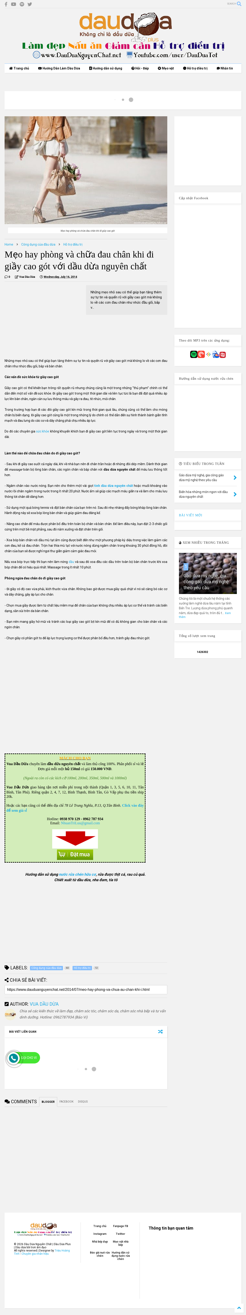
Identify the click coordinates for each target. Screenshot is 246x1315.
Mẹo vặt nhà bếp (120, 1243)
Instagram (99, 1233)
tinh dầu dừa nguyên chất (114, 486)
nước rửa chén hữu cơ (77, 874)
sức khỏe (42, 431)
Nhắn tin (225, 68)
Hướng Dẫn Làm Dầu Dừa (59, 68)
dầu (71, 562)
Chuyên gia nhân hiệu (35, 1253)
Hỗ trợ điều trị (195, 68)
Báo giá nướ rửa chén (100, 1254)
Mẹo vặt (166, 68)
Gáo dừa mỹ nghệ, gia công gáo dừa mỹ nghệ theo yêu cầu (206, 581)
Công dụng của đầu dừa (38, 244)
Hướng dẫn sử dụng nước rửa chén (120, 1256)
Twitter (120, 1233)
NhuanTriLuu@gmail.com (80, 823)
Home (9, 244)
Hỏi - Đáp (140, 68)
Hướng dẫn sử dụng (105, 68)
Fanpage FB (120, 1226)
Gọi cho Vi (29, 1058)
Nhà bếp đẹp (100, 1241)
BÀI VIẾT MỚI (190, 515)
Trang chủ (19, 68)
